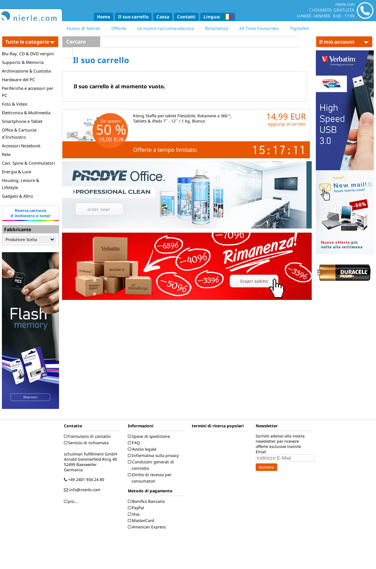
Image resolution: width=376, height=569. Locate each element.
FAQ (135, 442)
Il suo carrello (133, 17)
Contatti (186, 17)
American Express (148, 527)
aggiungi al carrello (287, 124)
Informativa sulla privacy (154, 455)
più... (72, 501)
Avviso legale (143, 449)
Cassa (162, 17)
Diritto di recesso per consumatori (150, 478)
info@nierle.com (83, 489)
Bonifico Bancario (147, 501)
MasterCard (142, 520)
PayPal (137, 507)
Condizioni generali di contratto (152, 465)
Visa (134, 514)
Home (103, 17)
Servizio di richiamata (87, 442)
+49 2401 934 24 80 (85, 479)
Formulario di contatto (88, 436)
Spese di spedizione (150, 436)
